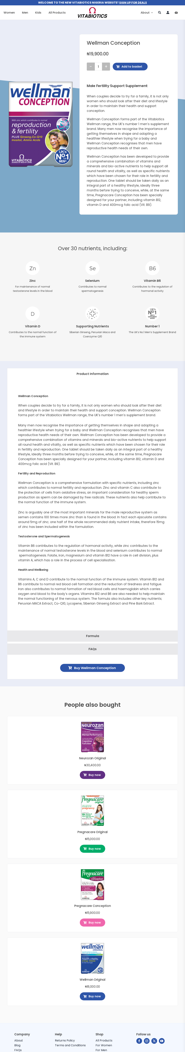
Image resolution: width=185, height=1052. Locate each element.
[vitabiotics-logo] (92, 8)
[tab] (92, 374)
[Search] (159, 12)
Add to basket (129, 67)
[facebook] (139, 1041)
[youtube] (162, 1041)
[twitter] (154, 1041)
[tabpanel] (92, 506)
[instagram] (147, 1041)
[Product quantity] (98, 67)
